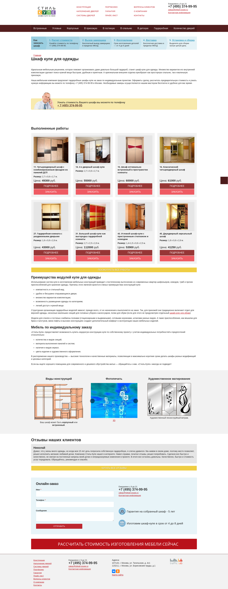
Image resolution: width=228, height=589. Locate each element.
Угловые (56, 28)
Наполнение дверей (87, 11)
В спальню (126, 28)
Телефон (40, 500)
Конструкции (83, 7)
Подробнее (51, 186)
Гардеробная (161, 28)
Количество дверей (184, 28)
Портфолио (111, 7)
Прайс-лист (111, 15)
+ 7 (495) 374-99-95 (69, 105)
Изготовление (124, 40)
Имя (38, 490)
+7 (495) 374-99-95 (182, 6)
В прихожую (90, 28)
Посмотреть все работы (114, 270)
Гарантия (110, 11)
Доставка (151, 40)
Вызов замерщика (95, 40)
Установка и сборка (183, 40)
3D (114, 420)
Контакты (139, 15)
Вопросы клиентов (144, 7)
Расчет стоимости (62, 40)
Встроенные (40, 28)
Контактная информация (179, 13)
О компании (140, 11)
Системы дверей (85, 15)
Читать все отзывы (114, 468)
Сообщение (41, 511)
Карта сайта (117, 575)
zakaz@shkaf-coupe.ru (178, 10)
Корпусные (73, 28)
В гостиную (109, 28)
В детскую (142, 28)
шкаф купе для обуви (180, 313)
